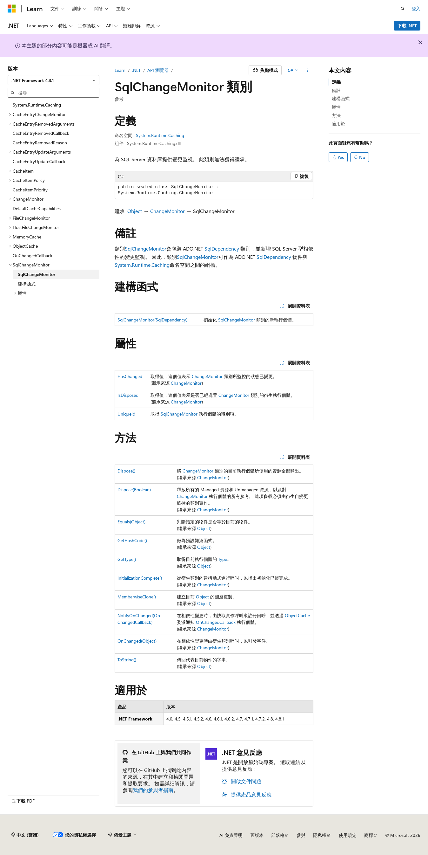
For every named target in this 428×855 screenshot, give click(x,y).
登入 (415, 8)
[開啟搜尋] (402, 8)
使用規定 (348, 835)
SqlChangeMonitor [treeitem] (36, 274)
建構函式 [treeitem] (27, 284)
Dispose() (126, 471)
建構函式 (341, 98)
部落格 (277, 835)
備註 (336, 90)
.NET (136, 70)
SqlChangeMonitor (145, 248)
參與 (301, 835)
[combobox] (53, 80)
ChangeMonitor (167, 211)
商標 (368, 835)
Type (222, 559)
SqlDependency (221, 248)
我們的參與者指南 (153, 790)
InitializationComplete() (139, 578)
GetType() (126, 559)
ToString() (126, 660)
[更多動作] (307, 70)
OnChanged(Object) (137, 641)
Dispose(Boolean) (134, 489)
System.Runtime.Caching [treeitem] (37, 105)
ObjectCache (297, 615)
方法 (336, 115)
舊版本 (257, 835)
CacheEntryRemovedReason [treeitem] (40, 143)
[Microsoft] (12, 8)
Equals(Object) (131, 522)
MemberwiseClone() (136, 597)
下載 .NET (407, 26)
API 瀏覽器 (158, 70)
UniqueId (126, 414)
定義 (336, 82)
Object (134, 211)
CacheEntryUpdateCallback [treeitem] (39, 161)
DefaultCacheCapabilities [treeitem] (37, 208)
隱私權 (319, 835)
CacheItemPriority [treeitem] (30, 190)
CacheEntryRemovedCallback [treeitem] (41, 133)
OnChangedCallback (216, 622)
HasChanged (129, 376)
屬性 (336, 107)
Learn (120, 70)
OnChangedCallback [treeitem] (32, 255)
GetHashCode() (132, 540)
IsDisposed (127, 395)
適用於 (338, 124)
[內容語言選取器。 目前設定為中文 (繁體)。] (25, 835)
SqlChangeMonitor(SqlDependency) (152, 320)
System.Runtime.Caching (160, 135)
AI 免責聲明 (231, 835)
